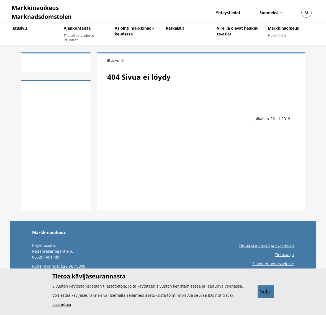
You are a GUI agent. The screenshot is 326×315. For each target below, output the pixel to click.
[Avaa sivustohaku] (306, 13)
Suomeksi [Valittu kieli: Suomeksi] (268, 12)
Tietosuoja (284, 254)
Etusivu (113, 60)
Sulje (265, 291)
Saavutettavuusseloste (273, 263)
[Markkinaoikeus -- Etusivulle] (41, 11)
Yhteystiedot (228, 12)
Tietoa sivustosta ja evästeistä (266, 245)
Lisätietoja (61, 304)
